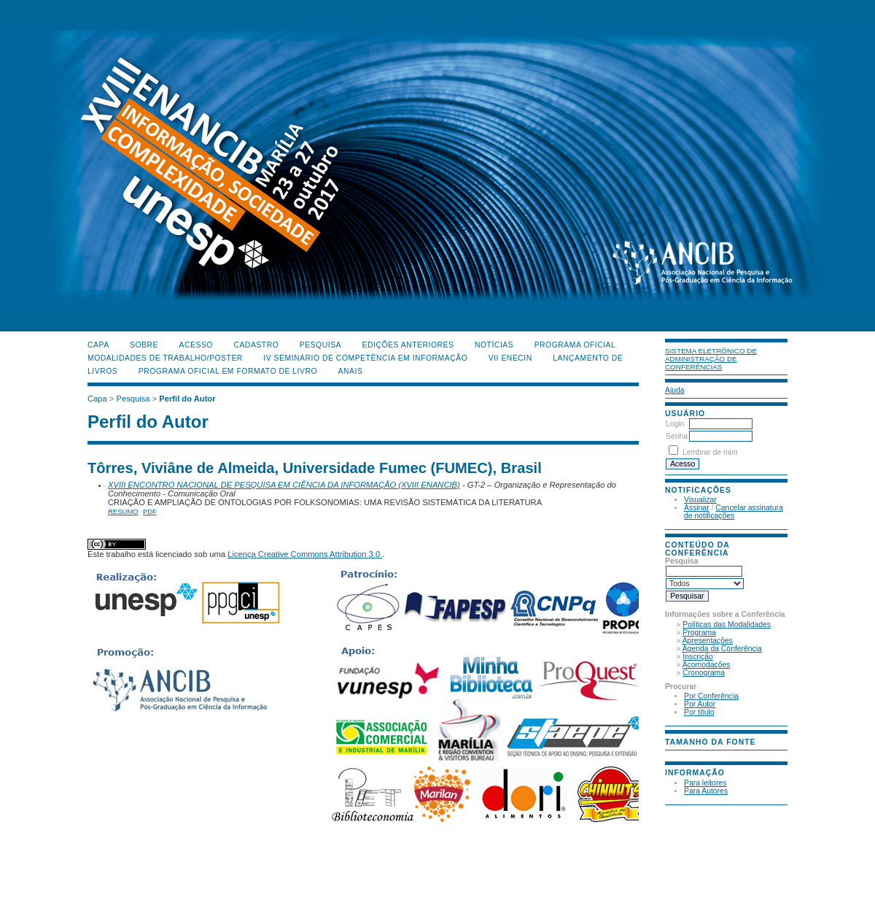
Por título (699, 712)
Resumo (123, 511)
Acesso (196, 345)
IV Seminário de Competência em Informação (365, 358)
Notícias (494, 345)
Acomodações (706, 665)
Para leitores (705, 783)
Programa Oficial (575, 345)
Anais (350, 371)
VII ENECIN (510, 358)
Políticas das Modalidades (726, 625)
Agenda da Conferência (722, 649)
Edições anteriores (408, 345)
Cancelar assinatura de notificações (733, 512)
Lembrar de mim (710, 452)
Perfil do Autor (187, 398)
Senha (677, 436)
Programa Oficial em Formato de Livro (228, 371)
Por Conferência (711, 696)
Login (675, 424)
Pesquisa (320, 345)
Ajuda (675, 390)
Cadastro (256, 345)
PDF (150, 511)
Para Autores (706, 791)
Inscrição (697, 657)
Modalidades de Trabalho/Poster (165, 358)
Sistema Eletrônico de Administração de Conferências (711, 359)
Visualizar (700, 500)
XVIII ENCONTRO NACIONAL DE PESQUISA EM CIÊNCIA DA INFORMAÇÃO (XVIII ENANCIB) (284, 484)
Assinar (696, 508)
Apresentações (707, 641)
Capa (98, 345)
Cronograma (703, 673)
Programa (699, 633)
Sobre (144, 345)
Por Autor (699, 704)
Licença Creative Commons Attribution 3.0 (305, 554)
